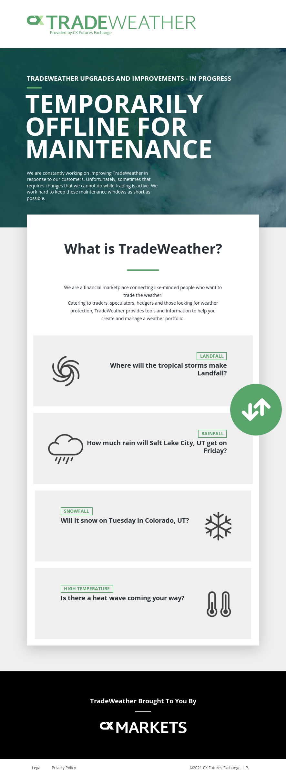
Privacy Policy (64, 768)
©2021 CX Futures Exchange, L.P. (219, 768)
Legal (36, 768)
